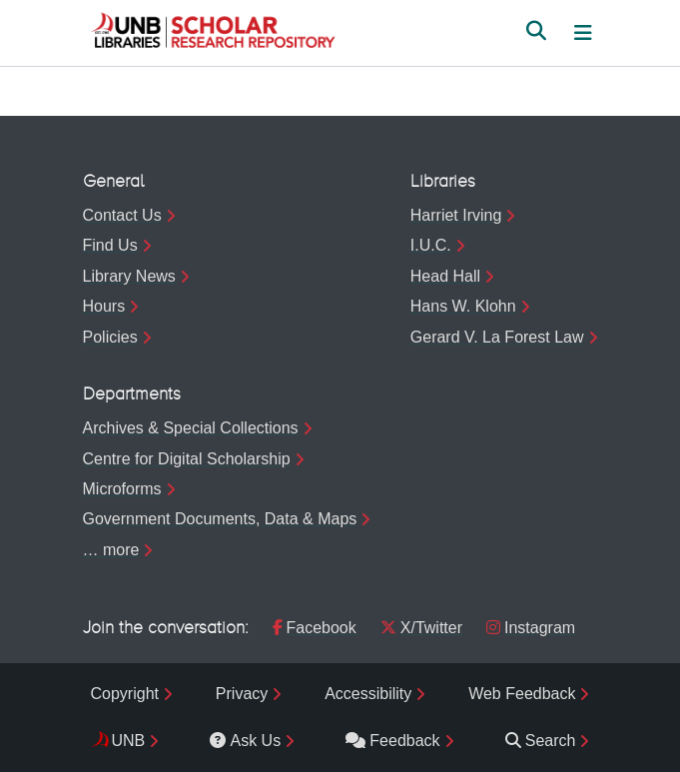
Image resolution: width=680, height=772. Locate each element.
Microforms (122, 488)
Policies (110, 337)
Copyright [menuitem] (125, 693)
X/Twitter (421, 627)
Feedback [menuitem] (392, 740)
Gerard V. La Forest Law (497, 337)
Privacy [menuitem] (242, 693)
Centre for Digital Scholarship (187, 458)
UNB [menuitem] (129, 740)
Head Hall (445, 276)
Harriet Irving (456, 215)
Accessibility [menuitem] (368, 693)
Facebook (314, 627)
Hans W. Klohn (463, 306)
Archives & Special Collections (191, 427)
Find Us (110, 245)
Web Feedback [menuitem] (521, 693)
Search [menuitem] (540, 740)
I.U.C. (430, 245)
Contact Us (122, 215)
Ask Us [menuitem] (245, 740)
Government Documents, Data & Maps (220, 518)
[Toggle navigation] (583, 33)
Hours (104, 306)
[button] (212, 33)
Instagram (530, 627)
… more (111, 549)
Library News (129, 276)
